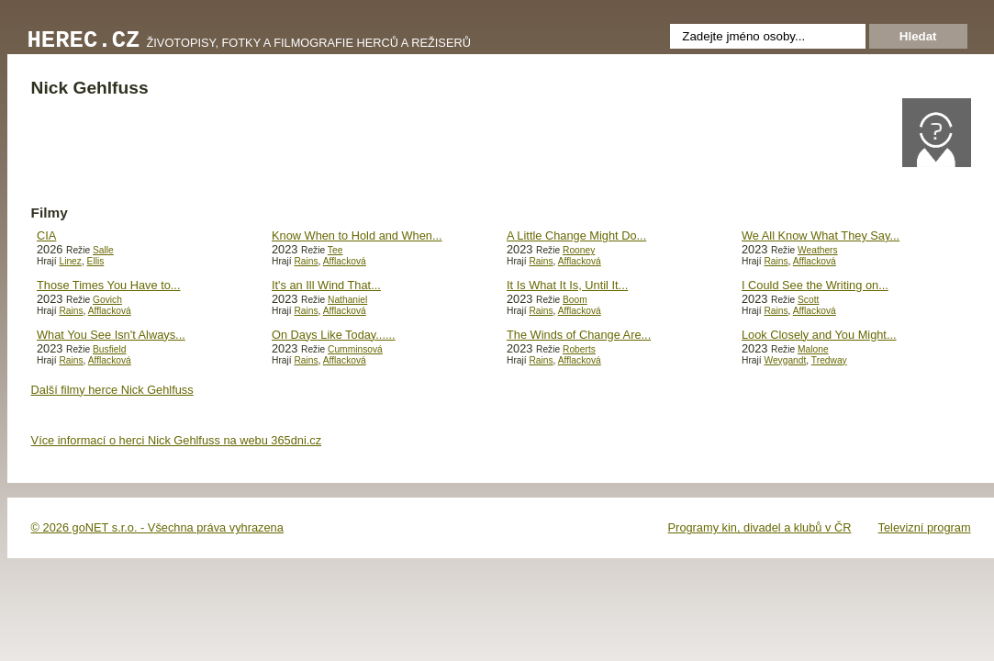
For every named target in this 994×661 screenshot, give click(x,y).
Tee (335, 250)
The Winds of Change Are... (579, 335)
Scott (808, 300)
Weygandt (785, 360)
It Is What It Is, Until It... (567, 285)
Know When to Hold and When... (357, 235)
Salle (103, 250)
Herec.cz (84, 41)
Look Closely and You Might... (819, 335)
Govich (107, 300)
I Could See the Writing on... (815, 285)
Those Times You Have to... (109, 285)
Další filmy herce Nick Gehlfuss (112, 390)
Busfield (109, 349)
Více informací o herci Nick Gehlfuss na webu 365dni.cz (176, 440)
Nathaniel (347, 300)
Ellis (96, 261)
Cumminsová (355, 349)
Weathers (818, 250)
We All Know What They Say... (820, 235)
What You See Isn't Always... (111, 335)
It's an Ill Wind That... (326, 285)
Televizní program (924, 527)
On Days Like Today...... (334, 335)
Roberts (579, 349)
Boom (575, 300)
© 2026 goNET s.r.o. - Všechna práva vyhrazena (157, 527)
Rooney (579, 250)
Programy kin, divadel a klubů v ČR (760, 527)
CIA (46, 235)
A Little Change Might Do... (576, 235)
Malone (813, 349)
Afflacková (344, 261)
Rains (306, 261)
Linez (70, 261)
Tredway (829, 360)
